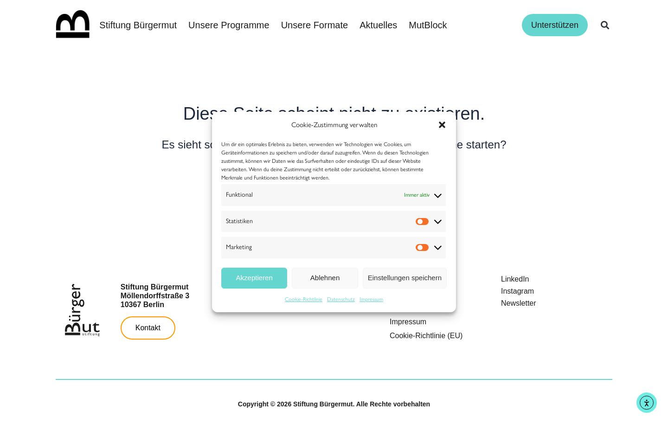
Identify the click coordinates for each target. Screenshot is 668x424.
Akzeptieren (254, 278)
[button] (442, 124)
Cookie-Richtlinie (303, 299)
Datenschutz (341, 299)
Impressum (371, 299)
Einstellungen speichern (405, 278)
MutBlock (428, 25)
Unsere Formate (314, 25)
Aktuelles (378, 25)
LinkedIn (515, 279)
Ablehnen (325, 278)
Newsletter (518, 303)
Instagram (517, 291)
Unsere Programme (229, 25)
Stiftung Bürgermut (138, 25)
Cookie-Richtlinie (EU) (426, 336)
